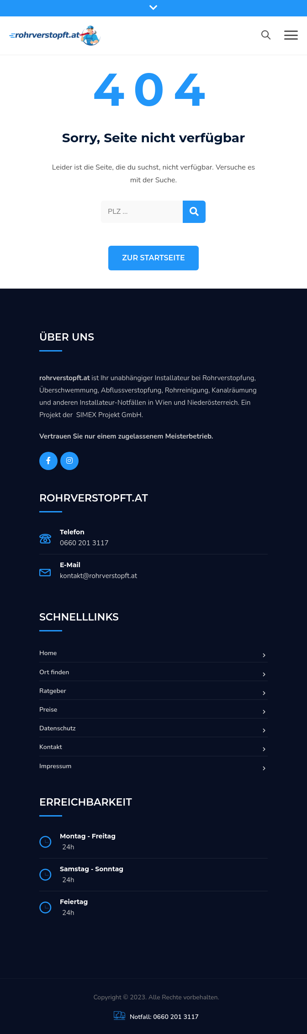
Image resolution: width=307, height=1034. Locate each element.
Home (48, 653)
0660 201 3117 (84, 543)
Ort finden (54, 672)
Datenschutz (57, 728)
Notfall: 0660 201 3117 (164, 1017)
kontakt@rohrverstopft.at (98, 575)
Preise (48, 709)
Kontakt (50, 747)
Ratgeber (52, 691)
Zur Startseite (153, 257)
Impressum (55, 766)
